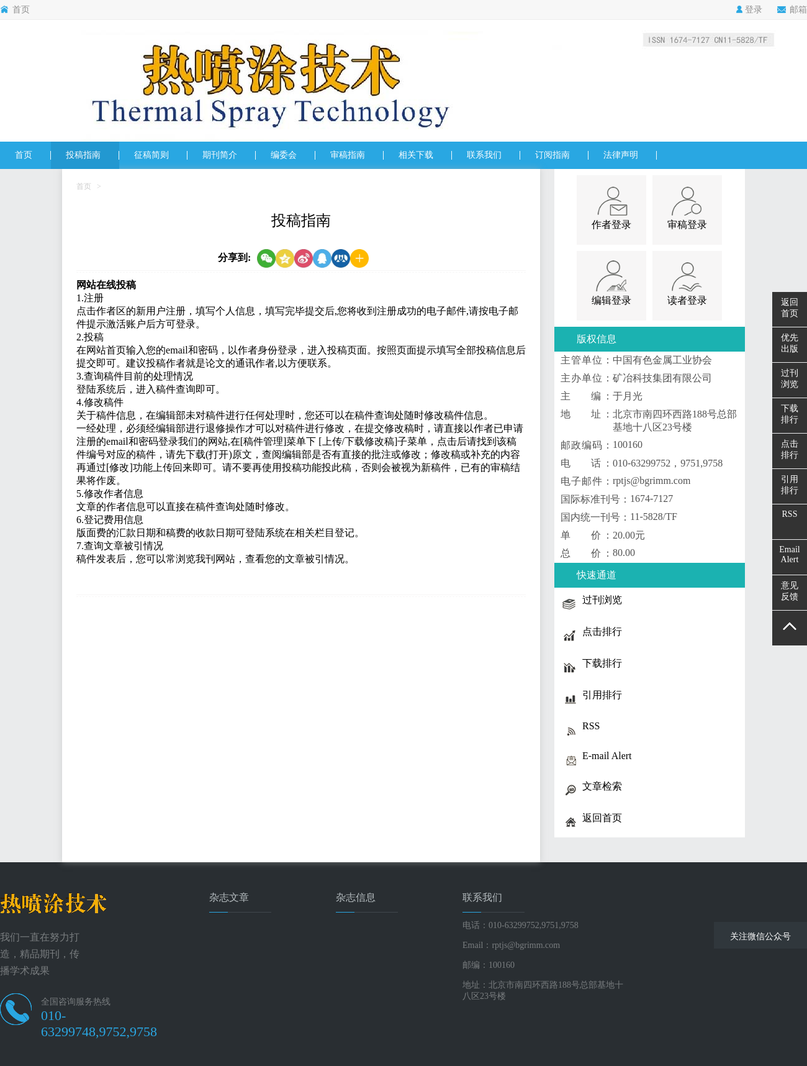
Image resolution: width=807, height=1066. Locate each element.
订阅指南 (552, 155)
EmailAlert (789, 554)
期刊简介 (219, 155)
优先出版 (789, 343)
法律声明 (620, 155)
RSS (790, 514)
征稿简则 (151, 155)
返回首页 (789, 308)
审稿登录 (687, 224)
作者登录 (611, 224)
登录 (749, 10)
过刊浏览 (789, 378)
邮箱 (792, 10)
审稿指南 (347, 155)
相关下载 (416, 155)
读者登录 (687, 300)
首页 (15, 10)
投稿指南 (83, 155)
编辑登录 (611, 300)
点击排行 (789, 449)
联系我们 (484, 155)
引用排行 (789, 485)
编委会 (284, 155)
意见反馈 (789, 591)
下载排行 (789, 414)
